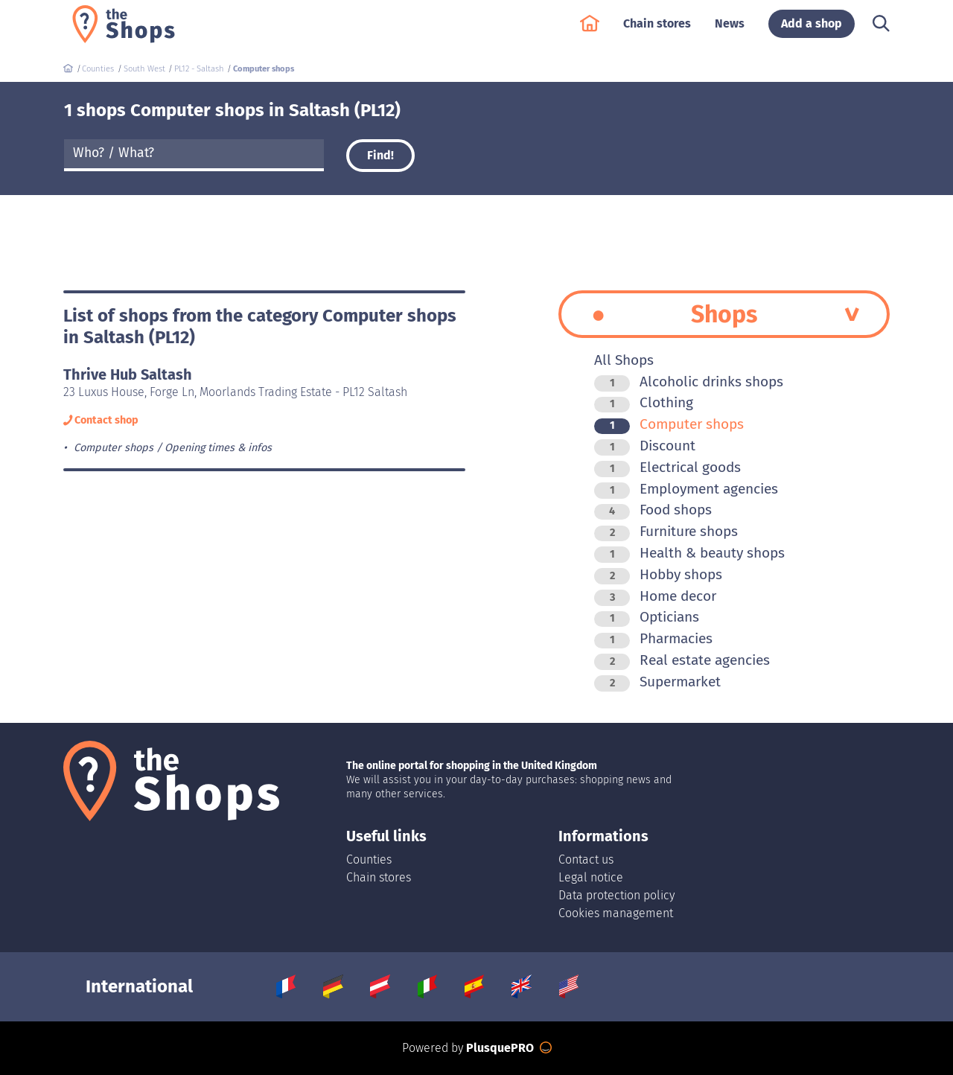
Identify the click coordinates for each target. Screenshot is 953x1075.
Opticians (646, 616)
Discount (644, 445)
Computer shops (669, 424)
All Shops (624, 360)
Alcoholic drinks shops (688, 381)
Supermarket (657, 681)
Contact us (585, 859)
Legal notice (590, 877)
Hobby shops (658, 574)
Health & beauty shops (689, 552)
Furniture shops (666, 531)
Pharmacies (653, 638)
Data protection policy (616, 895)
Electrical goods (667, 467)
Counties (369, 859)
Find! (380, 155)
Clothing (643, 402)
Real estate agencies (682, 660)
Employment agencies (686, 488)
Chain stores (657, 31)
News (730, 31)
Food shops (653, 509)
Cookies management (615, 913)
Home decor (655, 596)
